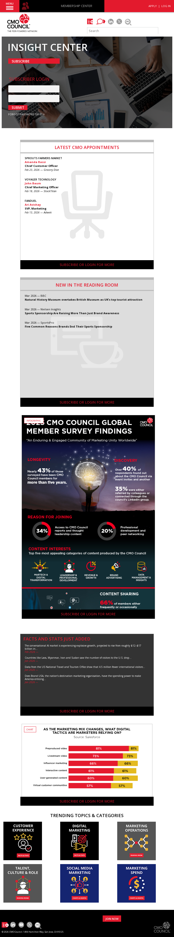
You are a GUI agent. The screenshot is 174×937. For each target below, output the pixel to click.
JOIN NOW (111, 919)
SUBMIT (18, 107)
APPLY (153, 6)
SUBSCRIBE (21, 61)
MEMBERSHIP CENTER (76, 6)
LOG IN (166, 6)
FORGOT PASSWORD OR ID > (26, 114)
